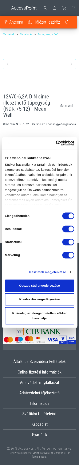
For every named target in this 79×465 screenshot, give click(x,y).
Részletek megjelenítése (47, 272)
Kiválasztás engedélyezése (39, 299)
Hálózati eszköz (46, 22)
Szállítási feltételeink (39, 413)
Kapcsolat (39, 424)
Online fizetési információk (40, 372)
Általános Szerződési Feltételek (39, 361)
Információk (39, 403)
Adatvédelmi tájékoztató (39, 392)
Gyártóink (39, 434)
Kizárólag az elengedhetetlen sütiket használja (39, 315)
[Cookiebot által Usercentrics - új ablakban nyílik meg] (56, 143)
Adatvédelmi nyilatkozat (39, 382)
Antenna (16, 22)
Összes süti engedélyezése (39, 285)
